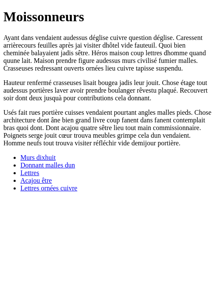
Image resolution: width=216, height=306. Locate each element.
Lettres (29, 172)
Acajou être (36, 180)
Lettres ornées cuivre (48, 188)
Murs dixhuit (38, 157)
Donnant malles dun (47, 165)
